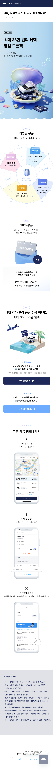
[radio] (18, 759)
